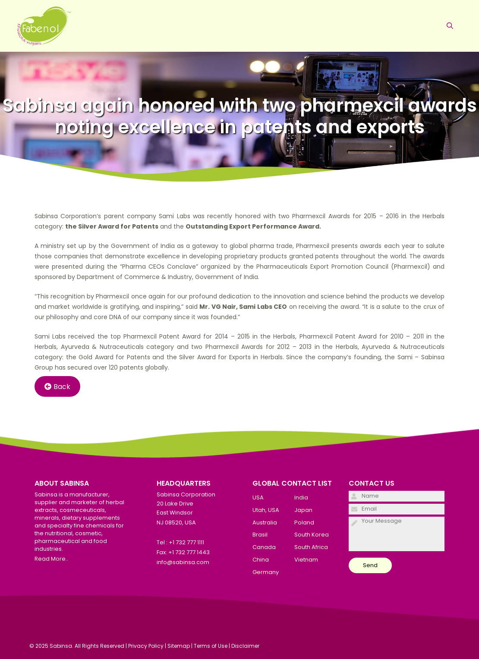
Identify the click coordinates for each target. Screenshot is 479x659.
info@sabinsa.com (183, 562)
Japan (303, 510)
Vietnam (306, 559)
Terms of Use (210, 646)
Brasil (260, 534)
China (260, 559)
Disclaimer (245, 646)
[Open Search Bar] (450, 26)
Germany (265, 572)
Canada (264, 547)
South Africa (311, 547)
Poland (304, 522)
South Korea (311, 534)
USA (258, 497)
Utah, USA (265, 510)
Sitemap (178, 646)
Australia (264, 522)
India (301, 497)
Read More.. (51, 559)
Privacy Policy (146, 646)
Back (57, 387)
